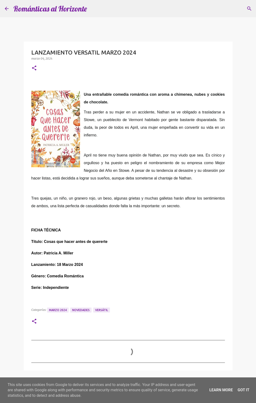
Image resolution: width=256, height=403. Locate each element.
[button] (34, 68)
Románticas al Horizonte (50, 8)
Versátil (101, 310)
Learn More (221, 390)
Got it (243, 390)
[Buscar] (249, 8)
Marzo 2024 (58, 310)
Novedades (81, 310)
